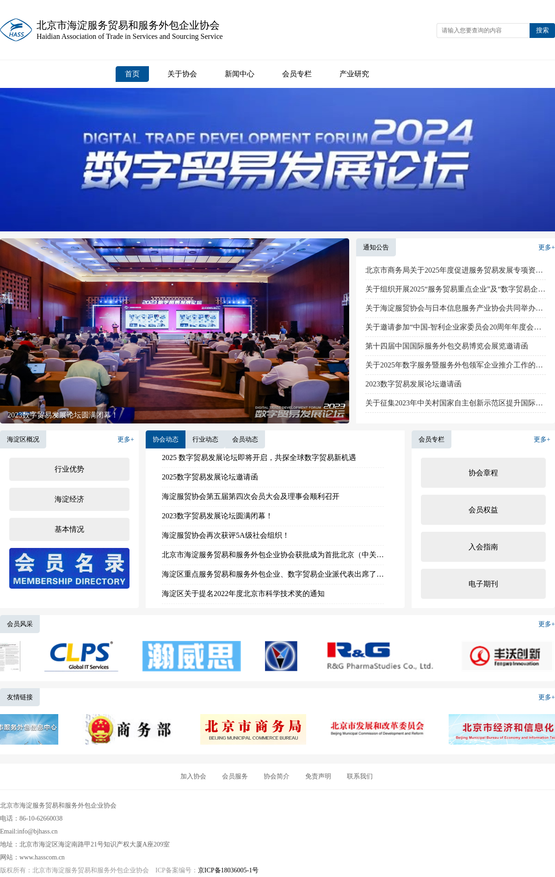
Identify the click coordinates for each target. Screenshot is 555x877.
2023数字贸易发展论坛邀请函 (413, 384)
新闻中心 (239, 74)
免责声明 (318, 776)
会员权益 (483, 510)
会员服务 (235, 776)
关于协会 (182, 74)
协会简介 (277, 776)
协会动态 (166, 439)
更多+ (546, 247)
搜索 (542, 30)
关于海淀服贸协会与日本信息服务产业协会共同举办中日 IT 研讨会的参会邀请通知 (455, 308)
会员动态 (245, 439)
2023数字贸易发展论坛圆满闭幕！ (62, 415)
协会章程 (483, 473)
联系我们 (360, 776)
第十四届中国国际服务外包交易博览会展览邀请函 (446, 346)
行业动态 (205, 439)
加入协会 (193, 776)
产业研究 (354, 74)
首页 (132, 74)
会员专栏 (297, 74)
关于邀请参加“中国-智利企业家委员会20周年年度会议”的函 (455, 327)
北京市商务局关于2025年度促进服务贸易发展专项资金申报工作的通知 (455, 270)
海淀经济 (69, 499)
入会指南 (483, 547)
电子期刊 (483, 584)
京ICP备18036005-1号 (228, 870)
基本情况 (69, 529)
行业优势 (69, 469)
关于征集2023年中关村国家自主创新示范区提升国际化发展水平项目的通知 (455, 403)
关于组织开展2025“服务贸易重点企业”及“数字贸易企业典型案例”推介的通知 (455, 289)
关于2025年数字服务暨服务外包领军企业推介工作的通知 (455, 365)
